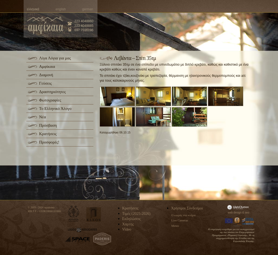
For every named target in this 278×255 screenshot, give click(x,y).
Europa (229, 221)
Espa (248, 221)
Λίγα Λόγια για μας (55, 58)
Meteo (175, 225)
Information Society (237, 221)
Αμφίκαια (47, 66)
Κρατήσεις (47, 134)
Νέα (42, 117)
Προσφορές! (49, 142)
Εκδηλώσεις (131, 219)
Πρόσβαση (48, 125)
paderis (102, 239)
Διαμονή (46, 75)
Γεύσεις (45, 83)
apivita (74, 214)
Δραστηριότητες (52, 92)
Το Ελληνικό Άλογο (55, 108)
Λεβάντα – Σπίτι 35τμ (135, 58)
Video (126, 229)
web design (235, 212)
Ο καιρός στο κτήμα (183, 215)
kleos (93, 214)
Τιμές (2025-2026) (136, 214)
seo (247, 212)
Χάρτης (128, 224)
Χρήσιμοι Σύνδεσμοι (187, 208)
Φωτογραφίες (50, 100)
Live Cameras (179, 220)
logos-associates (82, 230)
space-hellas (77, 239)
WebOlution (239, 207)
